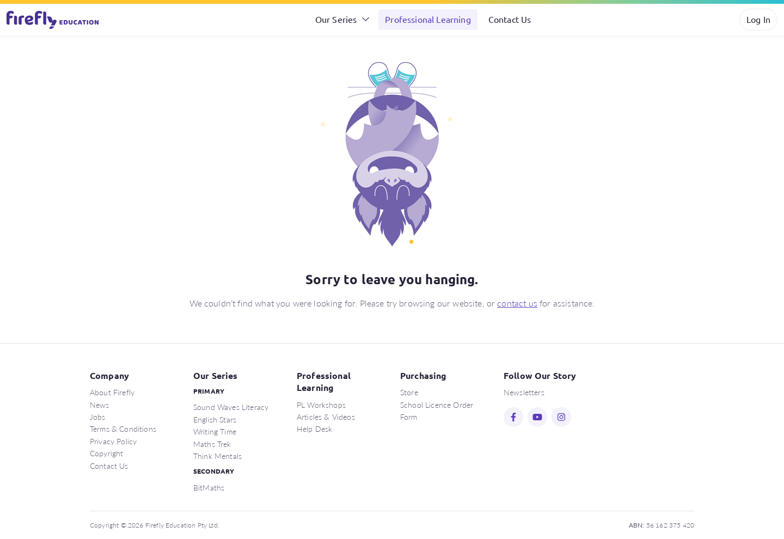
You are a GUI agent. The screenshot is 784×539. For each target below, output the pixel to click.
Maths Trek (212, 443)
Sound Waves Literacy (230, 406)
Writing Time (214, 431)
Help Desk (314, 428)
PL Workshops (321, 404)
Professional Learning (427, 19)
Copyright (106, 453)
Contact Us (509, 19)
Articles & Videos (326, 416)
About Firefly (112, 392)
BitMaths (208, 487)
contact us (517, 303)
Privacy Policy (113, 441)
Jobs (98, 416)
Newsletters (524, 392)
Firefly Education (53, 19)
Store (409, 392)
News (99, 404)
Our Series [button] (336, 19)
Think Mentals (217, 455)
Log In (758, 19)
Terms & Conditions (123, 428)
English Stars (214, 419)
